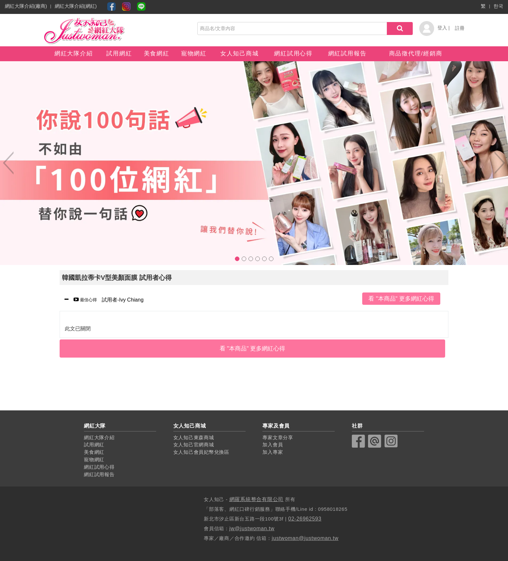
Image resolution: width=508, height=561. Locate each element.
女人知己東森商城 (193, 437)
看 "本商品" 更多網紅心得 (401, 298)
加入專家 (272, 452)
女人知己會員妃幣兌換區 (201, 452)
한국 (498, 6)
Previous (8, 163)
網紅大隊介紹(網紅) (76, 6)
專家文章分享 (277, 437)
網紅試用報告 (347, 53)
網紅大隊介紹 (73, 53)
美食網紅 (156, 53)
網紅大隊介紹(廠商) (26, 6)
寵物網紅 (194, 53)
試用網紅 (119, 53)
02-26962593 (305, 518)
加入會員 (272, 444)
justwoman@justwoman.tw (305, 538)
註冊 (460, 28)
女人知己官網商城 (193, 444)
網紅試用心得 (293, 53)
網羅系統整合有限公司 (256, 499)
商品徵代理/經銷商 (416, 53)
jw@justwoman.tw (252, 528)
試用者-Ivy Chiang (106, 300)
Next (500, 163)
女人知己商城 (239, 53)
